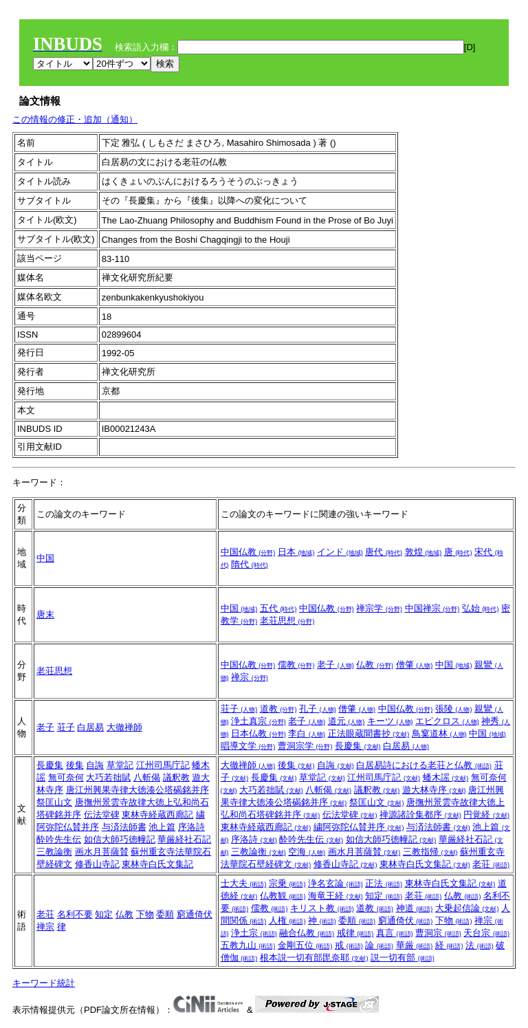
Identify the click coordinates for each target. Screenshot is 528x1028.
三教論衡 (54, 851)
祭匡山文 (54, 802)
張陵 (453, 708)
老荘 (490, 864)
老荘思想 (287, 620)
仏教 (374, 664)
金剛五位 (305, 945)
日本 (296, 552)
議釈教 (176, 777)
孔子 (317, 708)
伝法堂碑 (102, 814)
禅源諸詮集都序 (420, 814)
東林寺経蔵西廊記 (157, 814)
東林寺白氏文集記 (157, 864)
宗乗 (287, 883)
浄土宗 (254, 933)
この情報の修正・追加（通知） (75, 119)
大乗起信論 (467, 908)
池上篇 (161, 827)
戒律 (355, 933)
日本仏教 (258, 733)
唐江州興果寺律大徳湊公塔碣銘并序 (137, 790)
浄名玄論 (335, 883)
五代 (278, 608)
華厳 (414, 945)
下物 (145, 914)
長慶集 (358, 746)
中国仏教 (248, 552)
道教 (278, 708)
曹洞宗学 (305, 746)
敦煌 (423, 552)
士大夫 (244, 883)
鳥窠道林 (439, 733)
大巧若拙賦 (108, 777)
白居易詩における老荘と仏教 (424, 765)
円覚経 (486, 814)
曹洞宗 (438, 933)
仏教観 (283, 895)
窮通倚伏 (194, 914)
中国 (45, 558)
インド (340, 552)
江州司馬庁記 (163, 765)
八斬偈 (146, 777)
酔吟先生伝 (58, 839)
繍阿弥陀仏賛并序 (359, 827)
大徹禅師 (124, 727)
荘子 (66, 727)
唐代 (383, 552)
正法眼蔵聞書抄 (369, 733)
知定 (104, 914)
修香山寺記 (97, 864)
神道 (414, 908)
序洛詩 (191, 827)
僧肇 (414, 664)
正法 (383, 883)
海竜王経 (335, 895)
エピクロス (447, 721)
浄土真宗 (258, 721)
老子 (335, 664)
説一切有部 (402, 957)
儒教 (296, 664)
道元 (346, 721)
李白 (306, 733)
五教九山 (248, 945)
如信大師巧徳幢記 (119, 839)
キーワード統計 (43, 983)
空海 (306, 851)
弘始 (480, 608)
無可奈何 (66, 777)
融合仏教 (306, 933)
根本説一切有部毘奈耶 (314, 957)
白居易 (90, 727)
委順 (165, 914)
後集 (75, 765)
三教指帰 (430, 851)
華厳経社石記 (184, 839)
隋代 (249, 564)
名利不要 (75, 914)
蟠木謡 (446, 777)
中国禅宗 (432, 608)
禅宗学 (379, 608)
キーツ (390, 721)
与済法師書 (124, 827)
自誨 (95, 765)
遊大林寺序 (434, 790)
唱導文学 (248, 746)
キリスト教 (322, 908)
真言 (394, 933)
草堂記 (120, 765)
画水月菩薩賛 (102, 851)
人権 (287, 920)
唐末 (45, 614)
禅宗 (249, 677)
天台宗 (486, 933)
